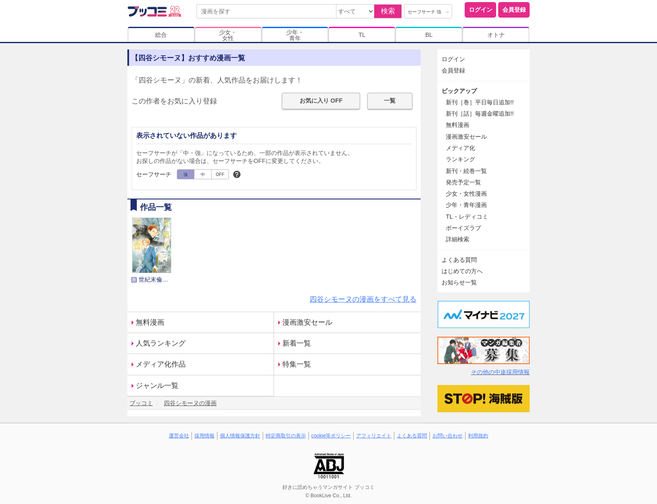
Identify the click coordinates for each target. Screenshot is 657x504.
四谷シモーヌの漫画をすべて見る (363, 299)
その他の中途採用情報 (500, 372)
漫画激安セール (307, 322)
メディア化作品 (161, 364)
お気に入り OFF (321, 100)
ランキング (460, 159)
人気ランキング (161, 343)
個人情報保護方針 (240, 436)
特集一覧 (296, 364)
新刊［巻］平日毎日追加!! (480, 102)
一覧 (390, 100)
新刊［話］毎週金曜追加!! (480, 113)
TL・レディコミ (467, 216)
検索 (388, 11)
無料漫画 (150, 322)
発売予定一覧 (463, 182)
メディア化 (460, 148)
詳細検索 (457, 239)
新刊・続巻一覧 (466, 171)
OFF (220, 174)
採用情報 (204, 436)
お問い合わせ (447, 436)
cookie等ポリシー (331, 436)
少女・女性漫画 (466, 193)
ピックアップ (459, 91)
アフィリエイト (373, 436)
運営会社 (179, 436)
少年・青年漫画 (466, 205)
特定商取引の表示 (286, 436)
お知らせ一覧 (459, 282)
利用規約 (478, 436)
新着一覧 (296, 343)
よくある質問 (459, 259)
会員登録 (514, 9)
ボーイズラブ (463, 228)
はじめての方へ (462, 271)
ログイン (480, 9)
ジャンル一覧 (157, 386)
